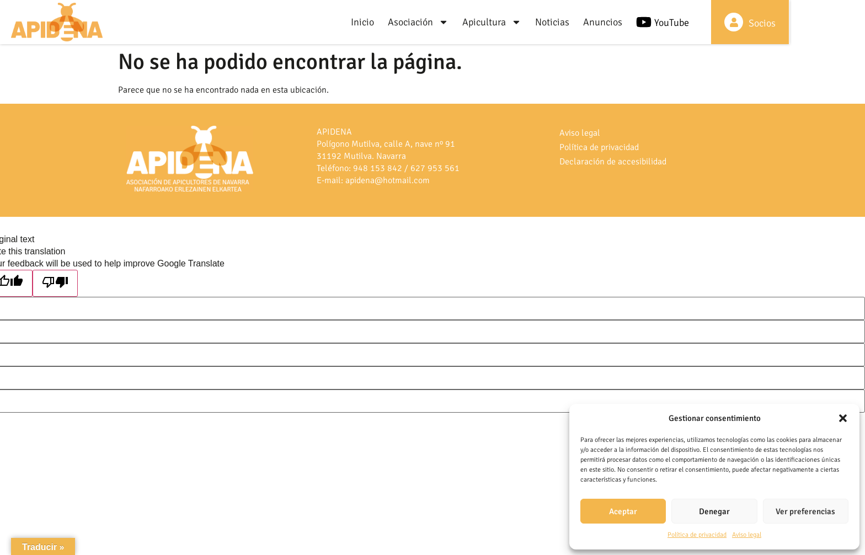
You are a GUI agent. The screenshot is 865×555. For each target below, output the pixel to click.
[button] (842, 418)
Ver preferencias (805, 511)
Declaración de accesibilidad (612, 161)
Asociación (486, 22)
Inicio (430, 22)
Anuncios (671, 22)
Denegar (714, 511)
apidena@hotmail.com (387, 180)
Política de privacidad (697, 535)
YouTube (740, 23)
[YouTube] (712, 22)
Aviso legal (746, 535)
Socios (834, 23)
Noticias (621, 22)
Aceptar (623, 511)
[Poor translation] (55, 283)
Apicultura (560, 22)
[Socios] (806, 22)
